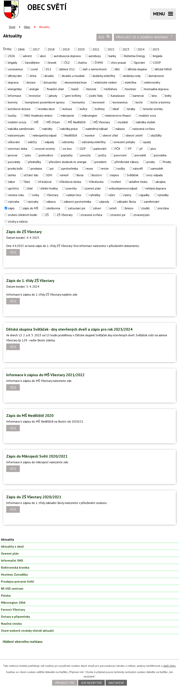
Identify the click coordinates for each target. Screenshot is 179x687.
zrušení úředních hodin (22, 215)
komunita (78, 102)
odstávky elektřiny (94, 142)
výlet (111, 195)
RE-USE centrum (12, 588)
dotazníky (50, 82)
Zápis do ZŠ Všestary (24, 231)
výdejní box (73, 195)
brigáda (157, 56)
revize (105, 168)
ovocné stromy (45, 149)
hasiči (75, 89)
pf (141, 149)
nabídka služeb (145, 122)
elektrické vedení (106, 82)
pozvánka (160, 155)
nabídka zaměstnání (21, 129)
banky (112, 56)
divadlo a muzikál (73, 76)
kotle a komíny (160, 102)
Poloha (6, 595)
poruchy (85, 155)
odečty (32, 142)
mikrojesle (67, 115)
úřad (29, 188)
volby (35, 195)
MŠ (36, 122)
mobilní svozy (17, 122)
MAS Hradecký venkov (38, 115)
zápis (11, 208)
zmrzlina (163, 208)
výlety (127, 195)
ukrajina (160, 182)
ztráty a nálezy (18, 221)
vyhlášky (94, 195)
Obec (27, 27)
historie (91, 89)
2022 (110, 49)
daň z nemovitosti (95, 69)
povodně (140, 155)
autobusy (95, 56)
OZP (83, 149)
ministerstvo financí (118, 115)
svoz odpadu (154, 175)
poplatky (66, 155)
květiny (100, 109)
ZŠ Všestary (64, 215)
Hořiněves (110, 89)
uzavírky (71, 188)
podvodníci (46, 155)
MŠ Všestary (101, 122)
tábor (11, 182)
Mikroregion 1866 (13, 602)
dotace (31, 82)
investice (35, 96)
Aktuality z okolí (12, 546)
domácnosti (156, 76)
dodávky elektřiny (104, 76)
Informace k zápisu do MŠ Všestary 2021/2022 (45, 374)
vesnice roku (16, 195)
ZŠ (47, 215)
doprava (13, 82)
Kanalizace (118, 96)
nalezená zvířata (144, 129)
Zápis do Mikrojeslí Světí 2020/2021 (36, 456)
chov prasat (118, 62)
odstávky (68, 142)
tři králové (45, 182)
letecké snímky (153, 109)
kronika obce (46, 109)
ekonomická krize (76, 82)
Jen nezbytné (91, 683)
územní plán (93, 188)
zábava (51, 201)
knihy (168, 96)
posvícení (120, 155)
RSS (104, 37)
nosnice (90, 135)
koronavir (99, 102)
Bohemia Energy (134, 56)
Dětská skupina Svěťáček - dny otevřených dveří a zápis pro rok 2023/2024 (69, 329)
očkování (14, 142)
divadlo (49, 76)
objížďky (156, 135)
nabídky (47, 129)
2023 (125, 49)
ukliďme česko (138, 182)
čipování (139, 62)
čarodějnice (32, 62)
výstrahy (32, 201)
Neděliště (70, 135)
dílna (33, 76)
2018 (51, 49)
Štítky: (7, 49)
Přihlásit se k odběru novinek (145, 37)
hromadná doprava (156, 89)
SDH (49, 175)
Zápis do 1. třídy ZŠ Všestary (30, 280)
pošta (102, 155)
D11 (48, 69)
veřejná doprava (155, 188)
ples (28, 155)
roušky (121, 168)
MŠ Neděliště (77, 122)
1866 (21, 49)
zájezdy (104, 201)
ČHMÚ (99, 62)
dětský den (15, 76)
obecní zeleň (134, 135)
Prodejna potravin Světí (17, 581)
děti (117, 69)
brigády (12, 62)
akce (43, 56)
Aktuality (7, 539)
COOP (157, 62)
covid (34, 69)
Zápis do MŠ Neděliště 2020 (29, 415)
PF (130, 149)
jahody (53, 96)
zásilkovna (53, 208)
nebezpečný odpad (44, 135)
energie (34, 89)
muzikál (123, 122)
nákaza (120, 129)
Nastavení (116, 683)
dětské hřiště (163, 69)
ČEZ (67, 62)
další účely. (169, 666)
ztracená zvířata (91, 215)
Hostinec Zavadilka (14, 574)
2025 (155, 49)
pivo (153, 149)
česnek (52, 62)
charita (82, 62)
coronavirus (15, 69)
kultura (67, 109)
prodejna (36, 168)
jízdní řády (96, 96)
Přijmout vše (64, 683)
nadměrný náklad (96, 129)
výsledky (163, 195)
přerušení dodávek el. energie (67, 162)
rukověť (138, 168)
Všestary (52, 195)
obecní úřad (110, 135)
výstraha (13, 201)
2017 (36, 49)
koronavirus (120, 102)
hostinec (130, 89)
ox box (67, 149)
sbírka (12, 175)
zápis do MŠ (30, 208)
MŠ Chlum (53, 122)
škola (79, 175)
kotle (139, 102)
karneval (138, 96)
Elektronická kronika (15, 567)
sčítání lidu (31, 175)
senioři (64, 175)
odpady (49, 142)
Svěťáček (132, 175)
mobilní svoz (147, 115)
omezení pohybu (124, 142)
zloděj (145, 208)
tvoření (116, 182)
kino (154, 96)
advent (27, 56)
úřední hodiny (49, 188)
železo (129, 208)
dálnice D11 (67, 69)
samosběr (157, 168)
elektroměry (152, 82)
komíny (12, 102)
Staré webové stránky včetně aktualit (27, 630)
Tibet (26, 182)
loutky (12, 115)
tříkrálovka (96, 182)
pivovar (12, 155)
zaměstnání (151, 201)
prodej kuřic (15, 168)
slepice (114, 175)
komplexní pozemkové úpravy (45, 102)
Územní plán (10, 553)
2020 (81, 49)
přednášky (34, 162)
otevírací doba (17, 149)
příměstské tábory (127, 162)
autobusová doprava (67, 56)
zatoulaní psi (76, 208)
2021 (96, 49)
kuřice (83, 109)
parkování (100, 149)
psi (51, 168)
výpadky (144, 195)
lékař (116, 109)
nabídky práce (69, 129)
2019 (66, 49)
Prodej (167, 162)
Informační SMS (12, 560)
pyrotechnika (69, 168)
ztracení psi (117, 215)
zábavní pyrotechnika (77, 201)
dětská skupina (137, 69)
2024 (140, 49)
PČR (117, 149)
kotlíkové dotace (19, 109)
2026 (11, 56)
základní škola (126, 201)
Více (13, 252)
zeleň (113, 208)
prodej (151, 162)
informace (14, 96)
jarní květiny (73, 96)
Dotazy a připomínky (15, 616)
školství (96, 175)
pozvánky (14, 162)
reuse (89, 168)
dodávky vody (132, 76)
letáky (131, 109)
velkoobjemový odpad (123, 188)
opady (147, 142)
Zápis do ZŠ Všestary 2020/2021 (33, 496)
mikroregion (89, 115)
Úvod (12, 27)
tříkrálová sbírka (70, 182)
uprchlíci (13, 188)
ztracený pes (141, 215)
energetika (15, 89)
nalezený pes (16, 135)
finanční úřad (55, 89)
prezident (100, 162)
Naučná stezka (11, 623)
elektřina (130, 82)
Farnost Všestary (13, 609)
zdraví (97, 208)
